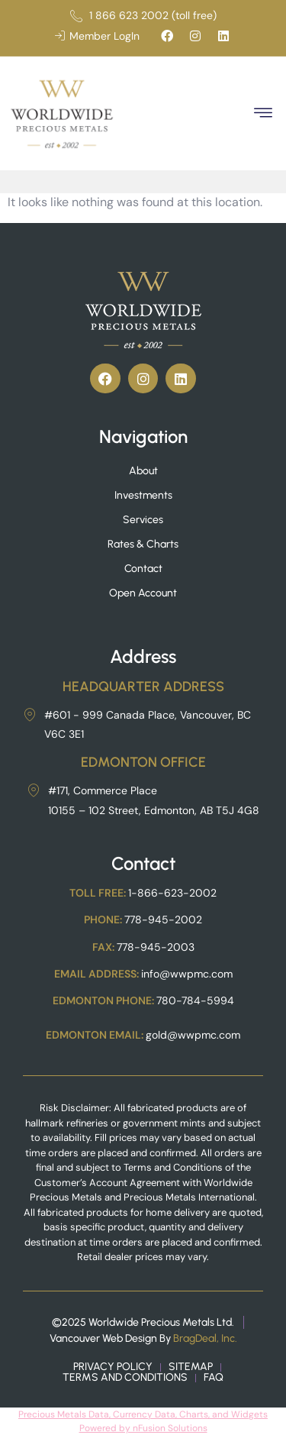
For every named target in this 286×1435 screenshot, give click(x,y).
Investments (143, 495)
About (143, 470)
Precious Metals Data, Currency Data (96, 1414)
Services (143, 519)
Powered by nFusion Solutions (143, 1428)
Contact (143, 568)
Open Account (143, 593)
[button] (262, 113)
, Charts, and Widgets (221, 1414)
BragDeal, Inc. (205, 1338)
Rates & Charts (143, 544)
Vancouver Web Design (103, 1338)
